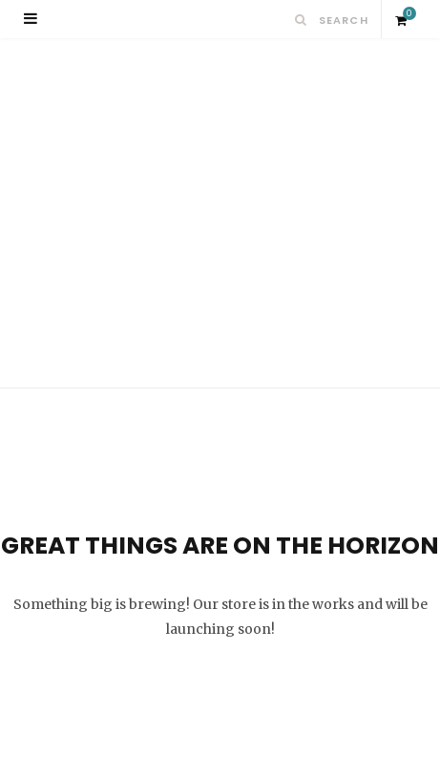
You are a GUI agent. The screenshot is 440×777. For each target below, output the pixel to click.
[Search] (301, 19)
